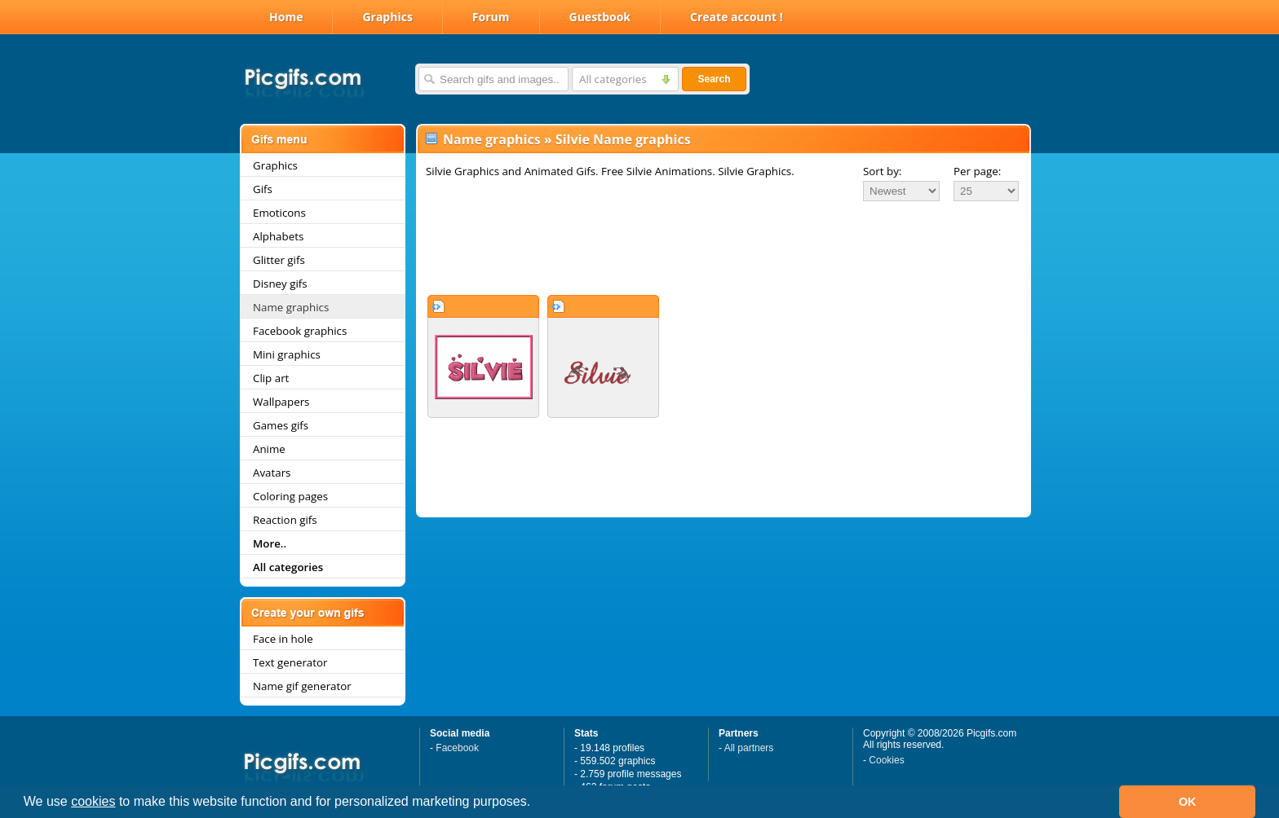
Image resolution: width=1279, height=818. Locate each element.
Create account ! (736, 16)
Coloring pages (290, 496)
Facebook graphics (300, 330)
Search (713, 79)
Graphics (387, 16)
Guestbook (600, 16)
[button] (536, 803)
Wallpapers (281, 401)
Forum (491, 16)
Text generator (290, 662)
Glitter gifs (279, 260)
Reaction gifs (285, 519)
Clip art (271, 378)
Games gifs (280, 425)
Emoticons (279, 212)
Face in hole (283, 638)
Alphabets (278, 236)
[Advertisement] (723, 247)
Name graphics (291, 307)
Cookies (886, 760)
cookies (93, 801)
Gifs (262, 189)
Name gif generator (302, 686)
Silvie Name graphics (623, 139)
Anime (269, 449)
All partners (749, 748)
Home (286, 16)
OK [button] (1188, 801)
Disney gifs (280, 283)
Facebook (457, 748)
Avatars (271, 472)
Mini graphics (287, 354)
